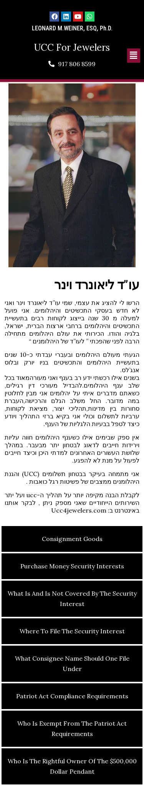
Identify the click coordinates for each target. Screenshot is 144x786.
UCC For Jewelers (72, 47)
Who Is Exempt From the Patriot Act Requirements (72, 728)
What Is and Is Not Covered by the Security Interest (72, 599)
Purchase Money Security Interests (72, 566)
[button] (133, 55)
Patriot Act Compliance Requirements (72, 696)
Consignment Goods (72, 539)
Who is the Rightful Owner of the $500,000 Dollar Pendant (72, 766)
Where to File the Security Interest (72, 631)
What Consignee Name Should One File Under (72, 663)
